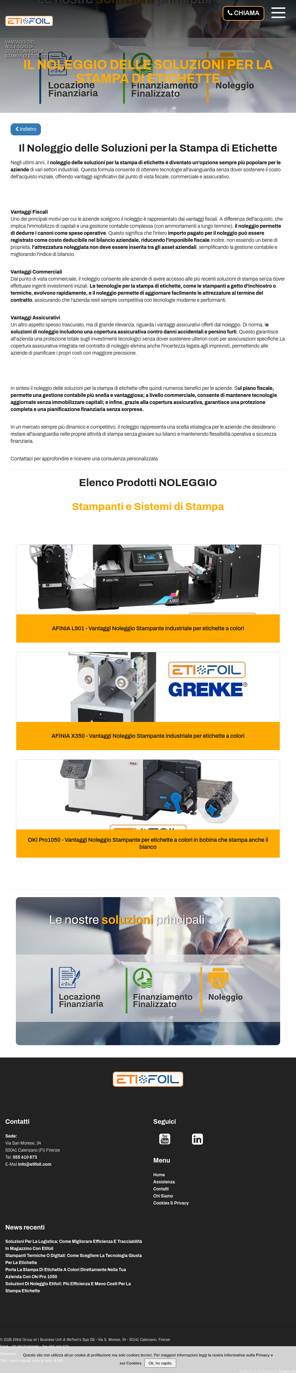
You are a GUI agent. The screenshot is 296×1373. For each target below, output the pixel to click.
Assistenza (164, 1181)
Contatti (161, 1189)
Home (159, 1174)
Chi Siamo (163, 1196)
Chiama (243, 13)
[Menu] (278, 13)
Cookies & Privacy (171, 1203)
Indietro (25, 129)
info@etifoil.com (34, 1164)
